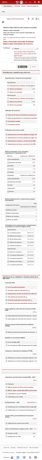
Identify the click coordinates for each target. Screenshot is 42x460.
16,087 (34, 159)
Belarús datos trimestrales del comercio (18, 44)
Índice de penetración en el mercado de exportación (23, 118)
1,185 (34, 172)
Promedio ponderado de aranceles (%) (19, 300)
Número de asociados (16, 92)
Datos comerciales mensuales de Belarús (18, 42)
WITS (4, 2)
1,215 (34, 169)
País (3, 11)
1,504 (34, 188)
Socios (23, 6)
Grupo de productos (32, 6)
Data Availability (27, 60)
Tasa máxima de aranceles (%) (17, 297)
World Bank (36, 457)
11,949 (34, 182)
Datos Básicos (8, 6)
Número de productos (16, 89)
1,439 (34, 191)
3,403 (34, 185)
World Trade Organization (30, 457)
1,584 (34, 165)
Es (30, 2)
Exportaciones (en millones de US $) (20, 85)
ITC (12, 457)
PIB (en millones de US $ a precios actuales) (20, 387)
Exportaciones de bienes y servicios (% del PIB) (22, 144)
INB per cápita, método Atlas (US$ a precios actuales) (23, 390)
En (26, 2)
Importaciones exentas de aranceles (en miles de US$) (23, 293)
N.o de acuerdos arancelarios (16, 287)
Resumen (17, 6)
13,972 (34, 162)
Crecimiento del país (14, 124)
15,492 (34, 178)
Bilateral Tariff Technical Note (15, 19)
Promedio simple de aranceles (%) (18, 290)
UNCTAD (18, 457)
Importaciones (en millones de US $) (20, 98)
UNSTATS (24, 457)
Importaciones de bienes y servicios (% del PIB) (21, 141)
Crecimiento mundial (14, 121)
